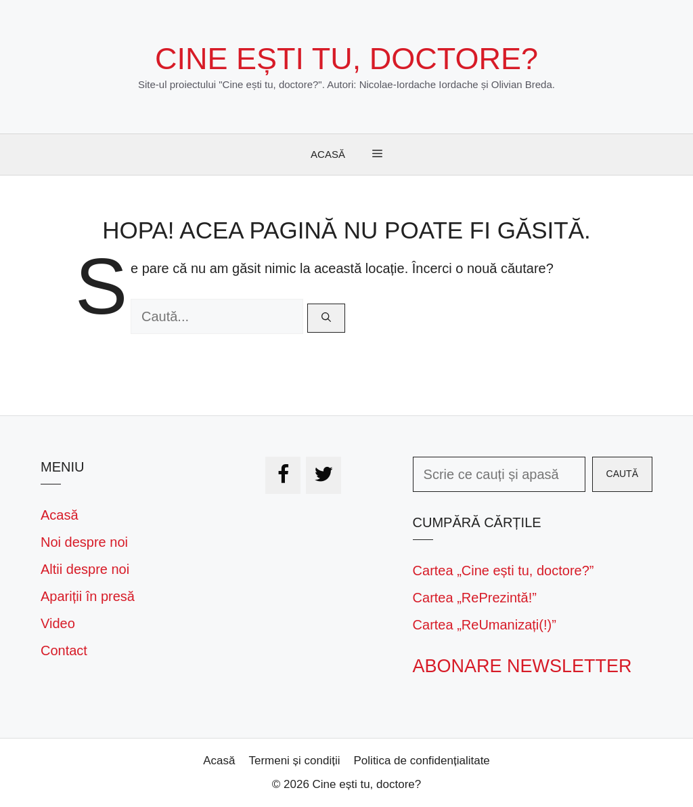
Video (58, 623)
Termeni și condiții (294, 760)
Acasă (328, 154)
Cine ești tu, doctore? (346, 58)
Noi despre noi (84, 542)
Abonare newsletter (522, 666)
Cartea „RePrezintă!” (475, 597)
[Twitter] (323, 475)
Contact (64, 650)
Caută (622, 473)
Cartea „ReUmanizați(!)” (484, 624)
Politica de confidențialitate (422, 760)
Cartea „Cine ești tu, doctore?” (503, 570)
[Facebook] (282, 475)
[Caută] (326, 318)
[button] (377, 154)
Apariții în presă (88, 596)
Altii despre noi (85, 569)
